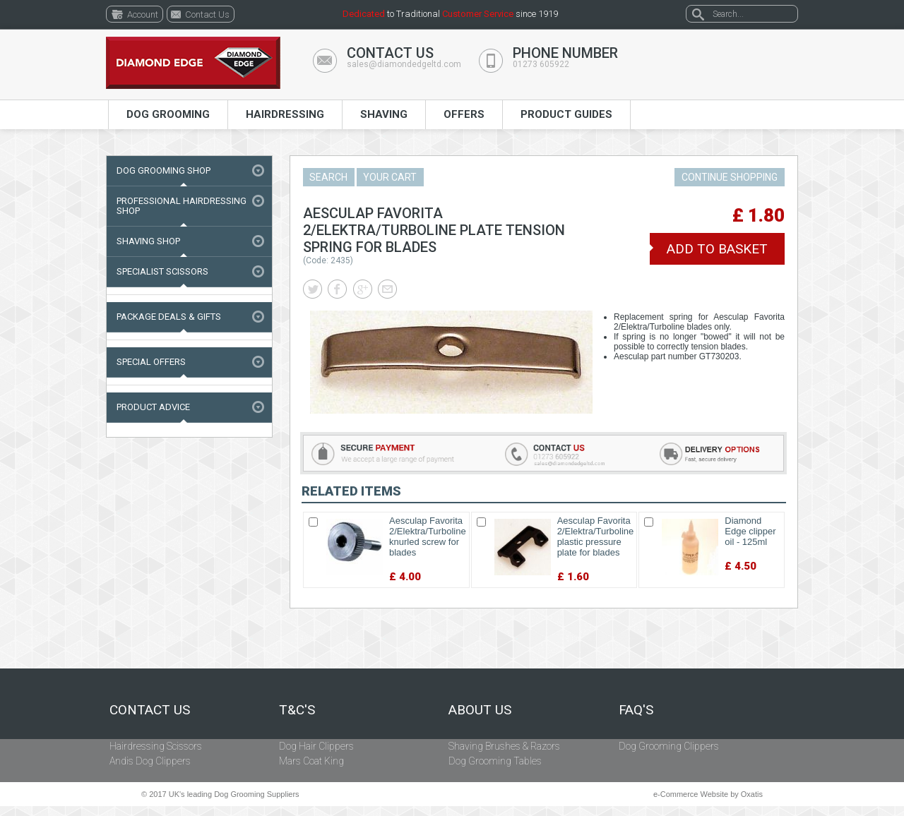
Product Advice (153, 407)
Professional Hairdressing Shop (181, 206)
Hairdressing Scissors (155, 746)
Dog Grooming (168, 114)
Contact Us (149, 710)
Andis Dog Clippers (150, 761)
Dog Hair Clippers (316, 746)
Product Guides (566, 114)
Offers (464, 114)
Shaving (384, 114)
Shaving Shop (148, 241)
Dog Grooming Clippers (669, 746)
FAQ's (636, 710)
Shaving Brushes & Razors (504, 746)
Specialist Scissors (162, 271)
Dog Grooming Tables (495, 761)
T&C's (297, 710)
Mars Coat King (311, 761)
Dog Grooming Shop (163, 170)
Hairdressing (285, 114)
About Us (479, 710)
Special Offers (151, 361)
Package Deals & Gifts (169, 316)
